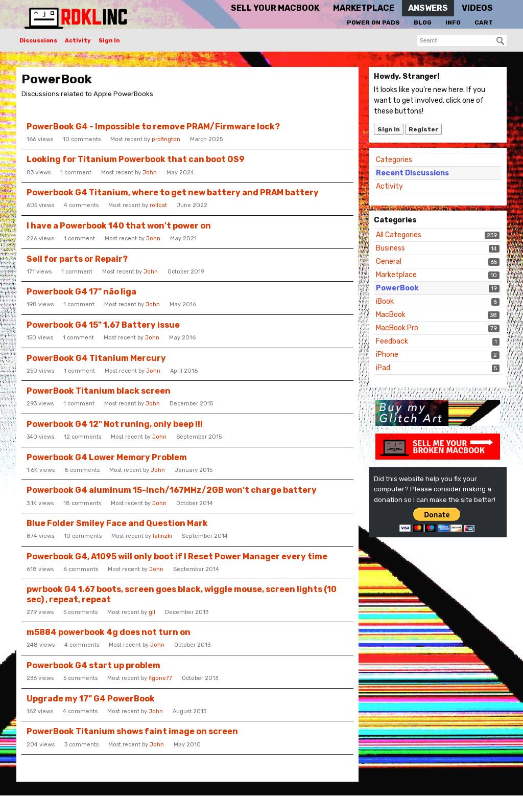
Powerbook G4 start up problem (93, 665)
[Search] (500, 41)
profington (166, 139)
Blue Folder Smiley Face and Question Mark (117, 523)
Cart (483, 22)
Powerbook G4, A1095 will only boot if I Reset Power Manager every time (177, 556)
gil (152, 612)
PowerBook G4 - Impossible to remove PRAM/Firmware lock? (153, 126)
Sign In (109, 40)
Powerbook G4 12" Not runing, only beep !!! (115, 424)
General (388, 261)
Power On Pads (373, 22)
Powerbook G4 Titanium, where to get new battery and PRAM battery (173, 192)
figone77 (160, 678)
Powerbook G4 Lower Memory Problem (107, 457)
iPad (383, 367)
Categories (394, 159)
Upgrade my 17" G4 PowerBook (91, 698)
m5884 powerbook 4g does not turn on (109, 632)
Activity (78, 40)
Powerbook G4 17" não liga (81, 292)
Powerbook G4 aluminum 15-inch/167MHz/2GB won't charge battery (172, 490)
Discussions (38, 40)
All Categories (398, 235)
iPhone (387, 354)
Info (453, 22)
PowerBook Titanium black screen (99, 391)
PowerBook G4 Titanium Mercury (96, 358)
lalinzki (162, 536)
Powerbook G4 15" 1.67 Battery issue (103, 325)
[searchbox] (462, 40)
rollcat (158, 205)
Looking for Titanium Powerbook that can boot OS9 (136, 159)
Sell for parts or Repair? (77, 259)
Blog (423, 22)
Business (390, 248)
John (149, 172)
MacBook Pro (397, 328)
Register (423, 129)
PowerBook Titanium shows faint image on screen (132, 731)
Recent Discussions (412, 173)
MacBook (391, 314)
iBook (385, 301)
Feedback (392, 341)
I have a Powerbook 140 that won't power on (119, 226)
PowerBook (397, 288)
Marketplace (396, 274)
